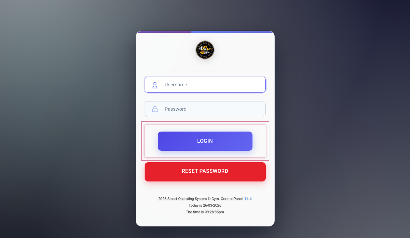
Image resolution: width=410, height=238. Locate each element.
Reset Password (205, 174)
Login (205, 144)
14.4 (248, 199)
